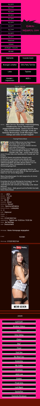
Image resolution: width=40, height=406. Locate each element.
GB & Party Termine (28, 65)
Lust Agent (19, 387)
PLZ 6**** (11, 26)
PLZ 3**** (11, 15)
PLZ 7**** (11, 30)
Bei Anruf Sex (19, 357)
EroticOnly (19, 361)
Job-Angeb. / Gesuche (11, 48)
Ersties (19, 379)
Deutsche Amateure (19, 396)
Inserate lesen (28, 58)
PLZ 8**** (11, 33)
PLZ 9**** (11, 37)
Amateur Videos (19, 326)
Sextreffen (19, 392)
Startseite (9, 58)
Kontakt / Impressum (9, 79)
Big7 (19, 344)
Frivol (19, 348)
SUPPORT (19, 322)
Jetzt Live (19, 374)
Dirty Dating (19, 335)
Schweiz (11, 44)
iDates (19, 339)
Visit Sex (19, 352)
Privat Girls (19, 383)
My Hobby (19, 365)
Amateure (19, 370)
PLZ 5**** (11, 22)
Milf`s (19, 331)
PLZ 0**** (11, 4)
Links (10, 72)
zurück (20, 316)
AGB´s (28, 78)
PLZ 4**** (11, 19)
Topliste (28, 72)
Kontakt (22, 237)
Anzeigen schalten (10, 65)
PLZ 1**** (11, 8)
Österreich (11, 40)
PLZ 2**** (11, 11)
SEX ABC (11, 51)
